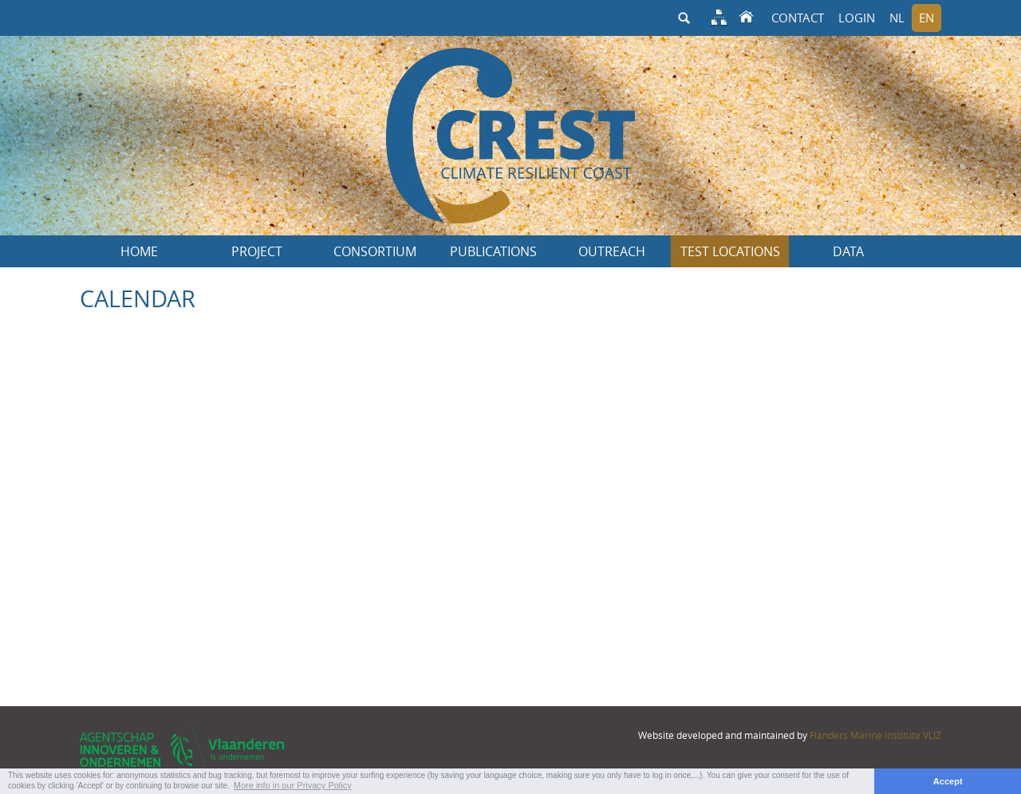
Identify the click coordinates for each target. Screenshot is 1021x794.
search (683, 18)
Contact (797, 18)
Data (848, 251)
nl (897, 18)
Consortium (375, 251)
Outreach (611, 251)
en (926, 18)
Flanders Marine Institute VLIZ (875, 735)
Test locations (730, 251)
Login (856, 18)
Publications (493, 251)
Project (256, 251)
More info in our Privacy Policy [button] (293, 785)
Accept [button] (948, 781)
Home (139, 251)
